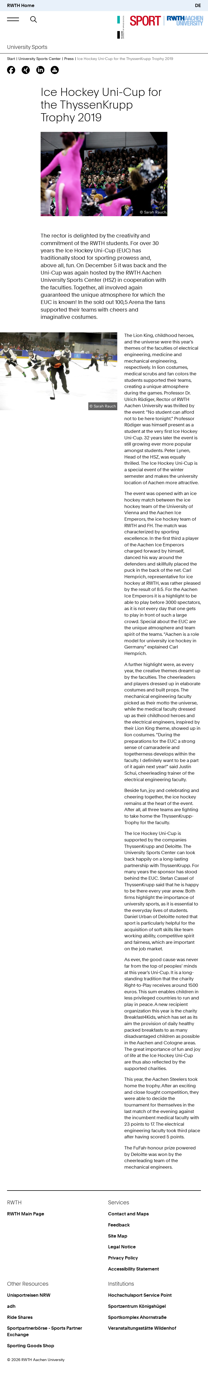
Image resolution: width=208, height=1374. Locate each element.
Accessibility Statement (133, 1269)
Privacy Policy (123, 1258)
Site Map (117, 1236)
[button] (13, 19)
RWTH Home (20, 5)
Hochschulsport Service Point (140, 1295)
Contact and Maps (128, 1213)
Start (11, 58)
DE (198, 5)
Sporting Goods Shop (30, 1345)
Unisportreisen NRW (28, 1295)
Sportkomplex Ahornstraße (137, 1317)
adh (11, 1306)
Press (69, 58)
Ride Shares (19, 1317)
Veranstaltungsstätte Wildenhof (142, 1328)
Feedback (119, 1225)
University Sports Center (39, 58)
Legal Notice (122, 1246)
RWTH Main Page (25, 1213)
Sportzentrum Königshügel (137, 1306)
